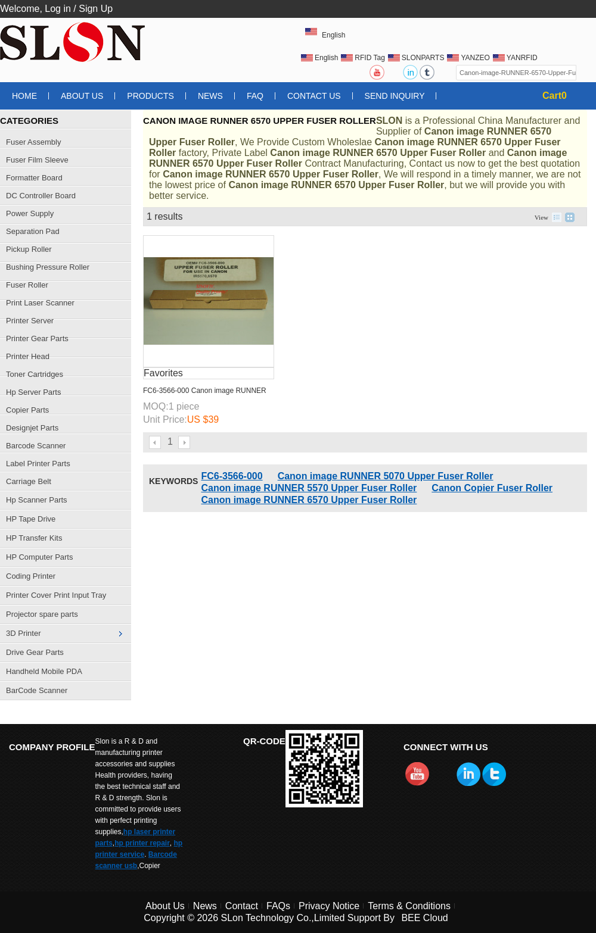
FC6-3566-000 (231, 476)
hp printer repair (142, 843)
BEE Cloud (424, 918)
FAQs (278, 906)
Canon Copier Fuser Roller (492, 488)
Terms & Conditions (409, 906)
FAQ (255, 96)
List (556, 217)
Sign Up (96, 9)
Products (150, 96)
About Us (82, 96)
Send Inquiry (395, 96)
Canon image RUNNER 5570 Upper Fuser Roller (309, 488)
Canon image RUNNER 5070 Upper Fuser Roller (385, 476)
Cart (554, 96)
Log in (58, 9)
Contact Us (314, 96)
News (210, 96)
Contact (241, 906)
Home (24, 96)
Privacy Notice (329, 906)
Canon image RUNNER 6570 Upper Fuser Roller (309, 500)
